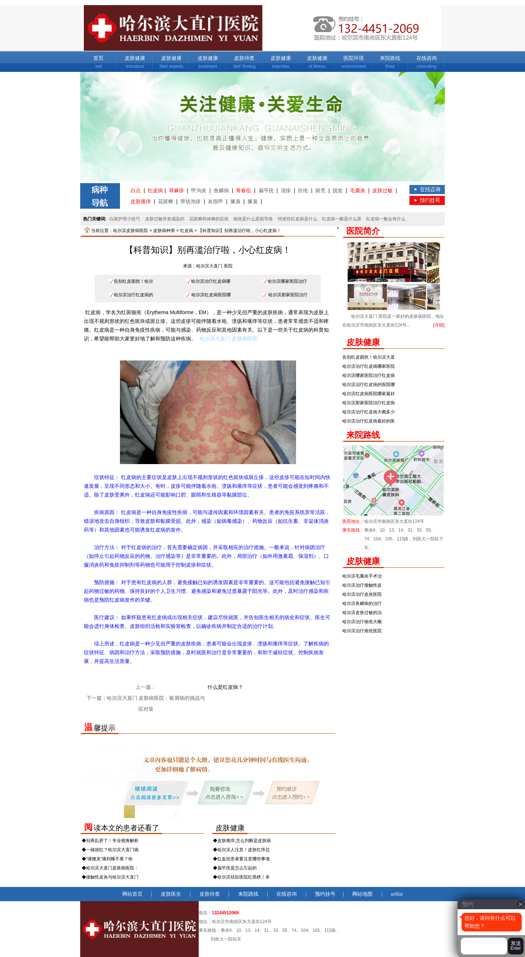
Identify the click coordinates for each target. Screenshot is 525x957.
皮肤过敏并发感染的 (164, 218)
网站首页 (132, 894)
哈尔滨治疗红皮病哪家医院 (368, 366)
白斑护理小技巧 (124, 218)
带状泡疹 (190, 201)
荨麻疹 (176, 190)
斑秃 (320, 190)
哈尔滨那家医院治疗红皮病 (368, 402)
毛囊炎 (357, 190)
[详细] (438, 325)
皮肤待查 (244, 58)
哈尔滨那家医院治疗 (288, 294)
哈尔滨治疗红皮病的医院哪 (368, 384)
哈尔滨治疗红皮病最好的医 (368, 421)
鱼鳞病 (221, 190)
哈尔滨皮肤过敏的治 (362, 612)
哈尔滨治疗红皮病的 (133, 294)
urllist (397, 894)
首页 (98, 58)
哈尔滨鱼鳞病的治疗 (362, 603)
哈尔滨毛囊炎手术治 (362, 576)
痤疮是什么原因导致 (253, 218)
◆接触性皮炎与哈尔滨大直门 (110, 877)
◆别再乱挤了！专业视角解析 (110, 840)
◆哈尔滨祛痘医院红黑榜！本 (241, 877)
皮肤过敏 (382, 190)
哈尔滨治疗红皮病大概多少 (368, 411)
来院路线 (390, 58)
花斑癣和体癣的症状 (209, 218)
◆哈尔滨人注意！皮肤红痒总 (241, 849)
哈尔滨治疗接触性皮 (362, 585)
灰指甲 (215, 201)
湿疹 (286, 190)
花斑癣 (165, 201)
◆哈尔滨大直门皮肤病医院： (110, 868)
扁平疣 (266, 190)
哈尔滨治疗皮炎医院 (362, 594)
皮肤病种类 (164, 230)
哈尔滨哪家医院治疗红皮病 (368, 375)
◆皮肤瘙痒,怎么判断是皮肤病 (242, 840)
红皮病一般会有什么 (385, 218)
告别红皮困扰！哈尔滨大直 (368, 357)
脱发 (337, 190)
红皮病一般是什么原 (341, 218)
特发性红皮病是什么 (297, 218)
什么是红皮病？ (225, 687)
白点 (136, 190)
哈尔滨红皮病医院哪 (211, 294)
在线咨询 (426, 58)
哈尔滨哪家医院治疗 (287, 281)
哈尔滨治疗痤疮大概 (362, 621)
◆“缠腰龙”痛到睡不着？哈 (107, 858)
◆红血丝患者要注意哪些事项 (241, 858)
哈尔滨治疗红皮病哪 (210, 281)
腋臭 (235, 201)
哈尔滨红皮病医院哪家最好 (368, 393)
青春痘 (243, 190)
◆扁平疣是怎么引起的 (235, 868)
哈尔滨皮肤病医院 (130, 230)
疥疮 (303, 190)
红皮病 (155, 190)
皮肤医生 (171, 894)
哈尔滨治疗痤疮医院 (362, 630)
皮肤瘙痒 (141, 201)
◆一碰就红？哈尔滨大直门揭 (110, 849)
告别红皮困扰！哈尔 (133, 281)
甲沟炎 (198, 190)
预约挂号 (325, 894)
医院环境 (353, 58)
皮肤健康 (135, 58)
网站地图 (362, 894)
